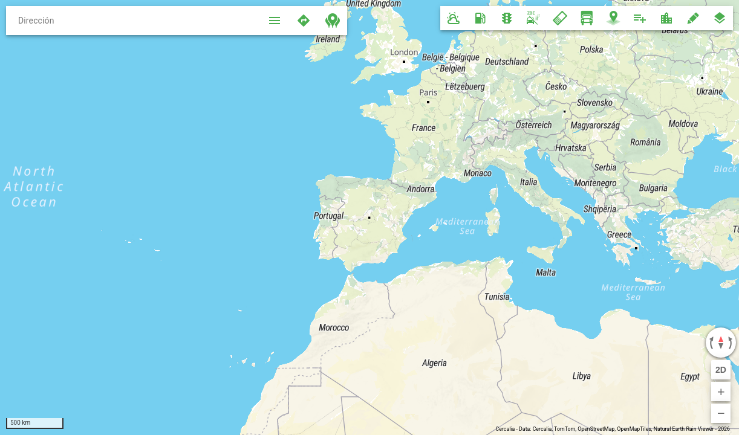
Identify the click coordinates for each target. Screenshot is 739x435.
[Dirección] (133, 20)
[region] (369, 217)
